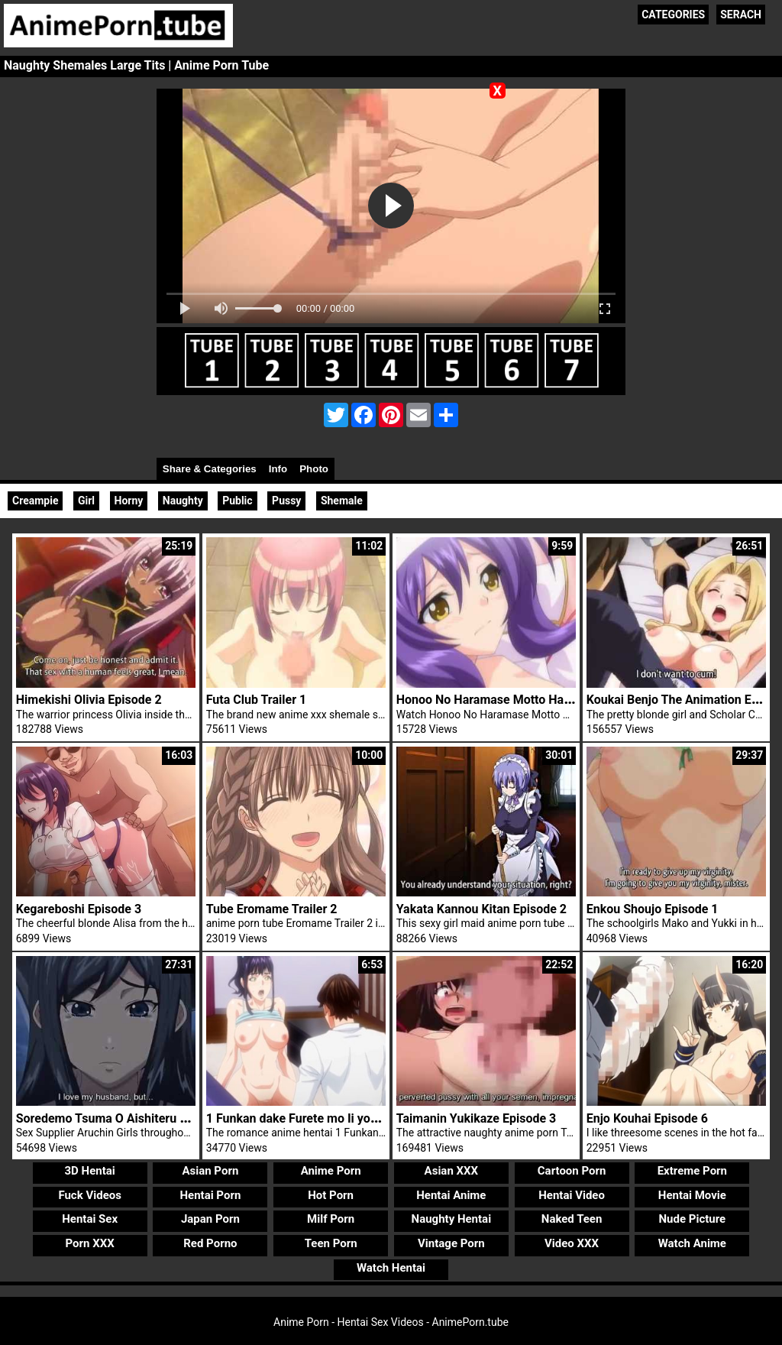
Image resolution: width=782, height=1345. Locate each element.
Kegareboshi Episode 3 (78, 909)
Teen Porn (331, 1243)
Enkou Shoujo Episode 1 (652, 909)
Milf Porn (330, 1219)
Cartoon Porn (572, 1171)
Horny (129, 500)
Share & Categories (210, 469)
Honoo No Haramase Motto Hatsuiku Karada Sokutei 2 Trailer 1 (569, 699)
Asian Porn (210, 1171)
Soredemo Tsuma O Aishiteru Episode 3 (125, 1118)
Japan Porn (210, 1219)
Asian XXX (451, 1171)
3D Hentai (90, 1171)
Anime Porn (331, 1171)
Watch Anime (692, 1243)
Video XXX (571, 1243)
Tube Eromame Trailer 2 (272, 909)
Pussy (286, 500)
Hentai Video (571, 1195)
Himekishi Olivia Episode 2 (89, 699)
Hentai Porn (210, 1195)
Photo (313, 469)
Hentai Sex (90, 1219)
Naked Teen (572, 1219)
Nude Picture (692, 1219)
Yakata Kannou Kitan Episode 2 (481, 909)
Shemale (342, 500)
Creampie (35, 500)
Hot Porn (331, 1195)
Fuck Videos (89, 1195)
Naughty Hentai (452, 1219)
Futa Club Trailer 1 (256, 699)
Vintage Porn (451, 1243)
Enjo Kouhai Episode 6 (647, 1118)
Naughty (183, 500)
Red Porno (210, 1243)
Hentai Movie (692, 1195)
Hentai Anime (451, 1195)
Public (237, 500)
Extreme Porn (692, 1171)
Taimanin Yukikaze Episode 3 (476, 1118)
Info (278, 469)
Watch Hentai (391, 1268)
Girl (86, 500)
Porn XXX (90, 1243)
